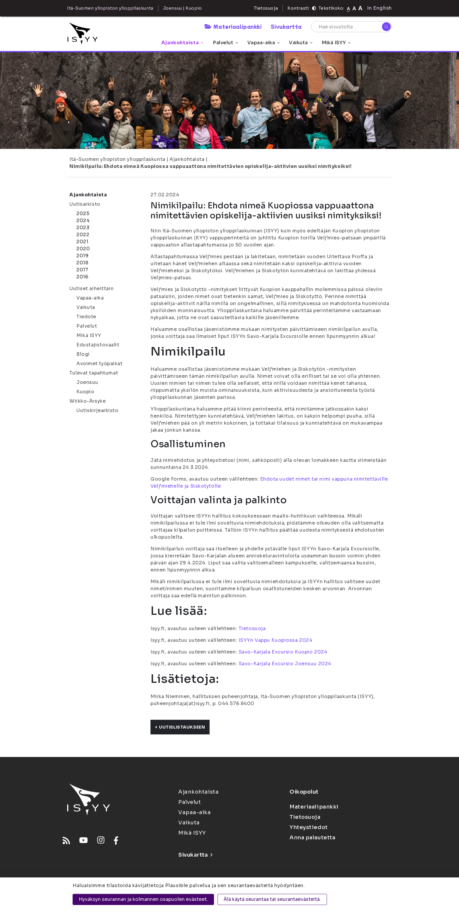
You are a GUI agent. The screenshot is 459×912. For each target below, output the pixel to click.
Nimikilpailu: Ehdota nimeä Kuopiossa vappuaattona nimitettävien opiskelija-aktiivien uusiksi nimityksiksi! (210, 166)
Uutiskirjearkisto (97, 410)
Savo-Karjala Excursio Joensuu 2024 (285, 664)
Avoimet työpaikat (99, 363)
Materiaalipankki (233, 26)
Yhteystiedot (309, 827)
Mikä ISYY (336, 43)
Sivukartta (286, 26)
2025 (82, 213)
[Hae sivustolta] (351, 26)
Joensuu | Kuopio (182, 8)
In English (379, 8)
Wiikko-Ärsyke (87, 401)
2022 (82, 235)
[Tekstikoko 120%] (360, 8)
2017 (82, 270)
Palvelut (225, 43)
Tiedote (86, 317)
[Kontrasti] (314, 8)
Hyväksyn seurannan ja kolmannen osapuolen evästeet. (143, 899)
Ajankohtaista (182, 43)
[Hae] (386, 26)
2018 (82, 263)
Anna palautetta (312, 837)
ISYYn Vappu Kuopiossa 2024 (276, 640)
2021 (82, 242)
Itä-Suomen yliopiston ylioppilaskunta (117, 159)
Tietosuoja (266, 8)
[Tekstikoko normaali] (348, 8)
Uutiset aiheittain (91, 288)
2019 (82, 256)
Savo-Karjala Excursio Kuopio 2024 (283, 652)
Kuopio (85, 392)
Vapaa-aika (263, 43)
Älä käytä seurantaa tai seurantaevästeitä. (272, 899)
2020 (83, 249)
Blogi (83, 354)
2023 (82, 227)
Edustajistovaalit (97, 345)
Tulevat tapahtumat (93, 373)
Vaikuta (300, 43)
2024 (83, 220)
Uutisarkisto (84, 204)
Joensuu (87, 382)
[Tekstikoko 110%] (354, 8)
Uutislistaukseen (180, 727)
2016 (82, 277)
